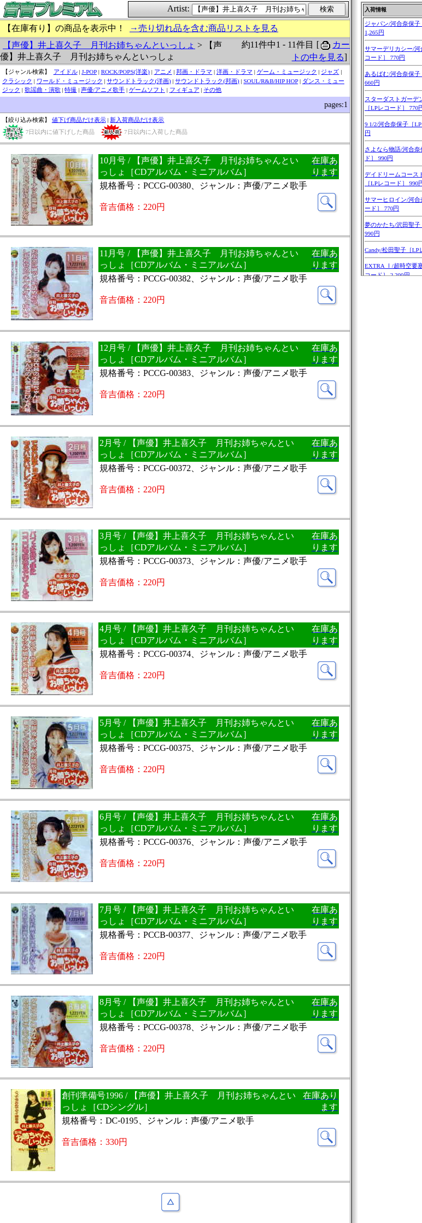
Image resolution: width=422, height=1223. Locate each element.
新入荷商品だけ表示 (137, 119)
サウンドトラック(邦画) (207, 81)
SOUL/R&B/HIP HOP (270, 81)
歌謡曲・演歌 (43, 89)
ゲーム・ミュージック (287, 71)
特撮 (71, 89)
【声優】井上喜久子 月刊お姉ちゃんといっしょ (99, 45)
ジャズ (330, 71)
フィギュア (184, 89)
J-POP (89, 71)
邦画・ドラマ (194, 71)
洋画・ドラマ (234, 71)
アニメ (163, 71)
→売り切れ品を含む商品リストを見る (204, 28)
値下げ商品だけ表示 (79, 119)
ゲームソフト (147, 89)
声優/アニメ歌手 (103, 89)
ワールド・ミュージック (70, 81)
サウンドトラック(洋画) (139, 81)
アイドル (66, 71)
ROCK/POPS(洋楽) (125, 71)
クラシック (17, 81)
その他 (212, 89)
